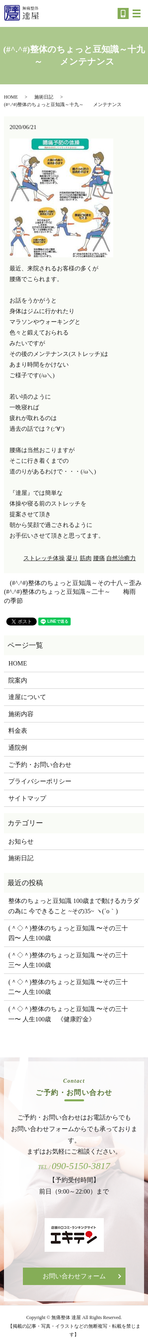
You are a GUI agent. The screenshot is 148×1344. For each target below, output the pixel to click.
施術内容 (21, 714)
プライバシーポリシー (39, 781)
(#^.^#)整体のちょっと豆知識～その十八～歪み (76, 583)
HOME (11, 97)
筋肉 (86, 558)
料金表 (17, 730)
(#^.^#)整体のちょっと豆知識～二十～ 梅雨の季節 (70, 596)
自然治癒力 (121, 558)
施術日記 (43, 97)
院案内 (17, 680)
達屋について (27, 697)
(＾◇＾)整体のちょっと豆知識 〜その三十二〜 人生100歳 (68, 987)
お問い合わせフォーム (74, 1276)
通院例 (17, 747)
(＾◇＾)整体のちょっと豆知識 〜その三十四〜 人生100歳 (68, 933)
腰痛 (99, 558)
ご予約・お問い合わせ (39, 764)
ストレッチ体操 (44, 558)
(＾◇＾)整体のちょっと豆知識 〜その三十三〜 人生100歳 (68, 960)
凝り (72, 558)
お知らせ (21, 841)
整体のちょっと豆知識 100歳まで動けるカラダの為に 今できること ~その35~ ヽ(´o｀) (73, 905)
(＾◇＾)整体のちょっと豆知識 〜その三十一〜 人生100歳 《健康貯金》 (68, 1014)
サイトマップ (27, 798)
